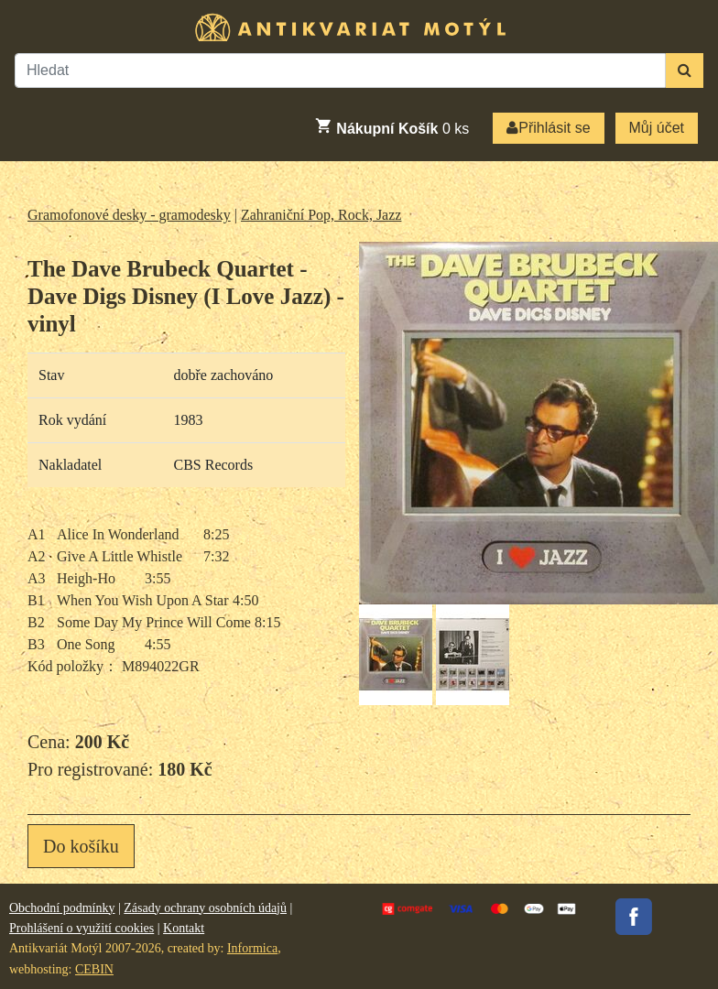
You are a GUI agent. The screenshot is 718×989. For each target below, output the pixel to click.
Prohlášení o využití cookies (81, 928)
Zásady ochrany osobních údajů (205, 908)
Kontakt (183, 928)
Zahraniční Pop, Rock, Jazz (321, 215)
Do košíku (81, 846)
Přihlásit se (548, 128)
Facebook (633, 916)
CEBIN (94, 969)
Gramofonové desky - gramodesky (129, 215)
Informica (252, 948)
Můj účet (656, 128)
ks (391, 126)
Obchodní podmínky (62, 908)
